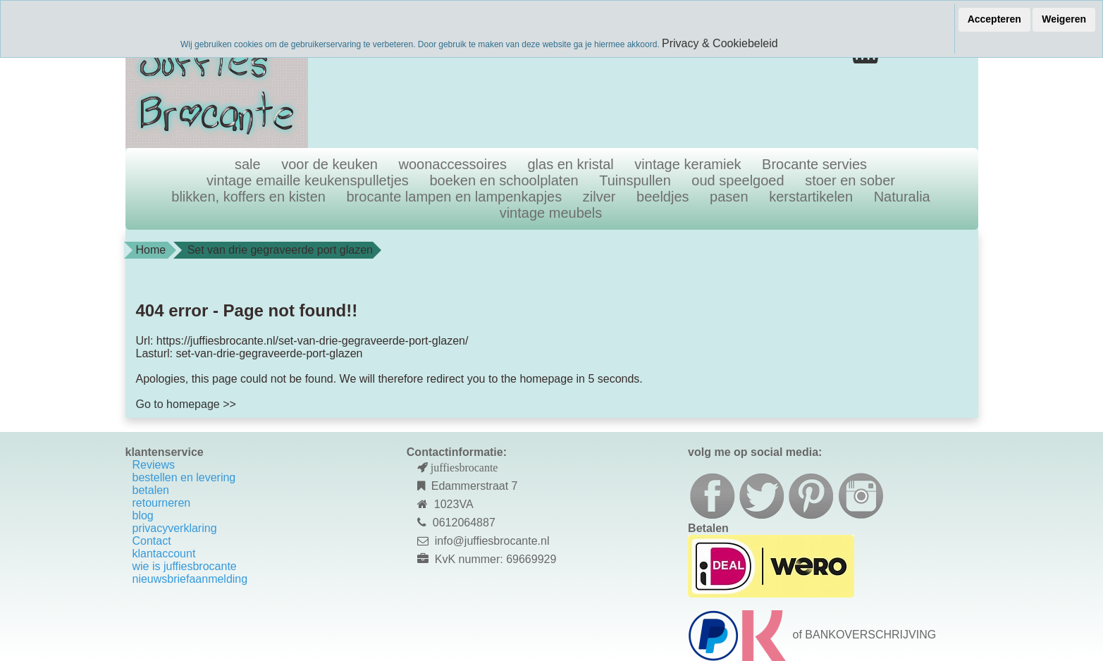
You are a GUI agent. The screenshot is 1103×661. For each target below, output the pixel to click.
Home (151, 250)
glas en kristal (571, 164)
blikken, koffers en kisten (248, 196)
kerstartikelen (811, 196)
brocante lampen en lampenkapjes (454, 196)
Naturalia (902, 196)
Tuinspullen (635, 180)
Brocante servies (814, 164)
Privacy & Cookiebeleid (720, 43)
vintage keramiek (687, 164)
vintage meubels (551, 213)
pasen (729, 196)
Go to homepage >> (186, 404)
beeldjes (662, 196)
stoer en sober (850, 180)
